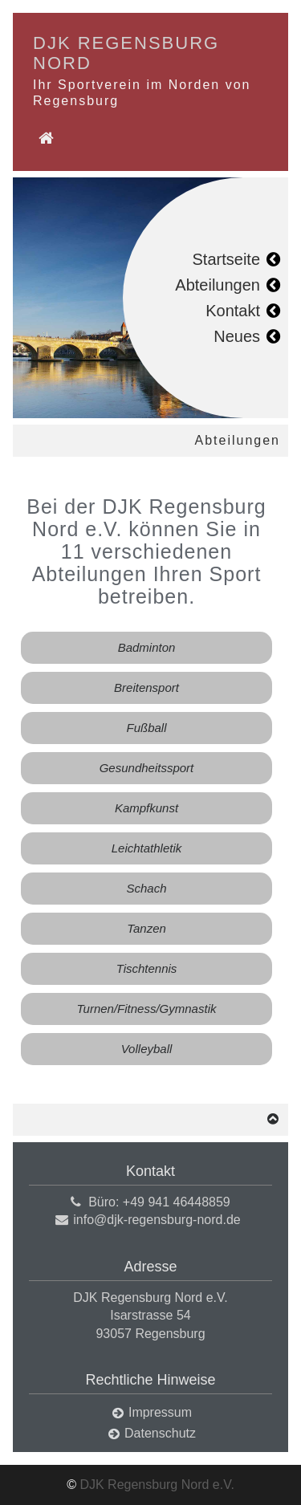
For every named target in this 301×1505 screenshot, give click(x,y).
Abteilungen (217, 285)
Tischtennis (146, 968)
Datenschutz (160, 1433)
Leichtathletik (147, 848)
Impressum (160, 1412)
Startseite (226, 259)
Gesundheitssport (147, 768)
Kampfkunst (146, 808)
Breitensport (146, 687)
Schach (146, 888)
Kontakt (232, 310)
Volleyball (147, 1049)
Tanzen (146, 928)
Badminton (147, 647)
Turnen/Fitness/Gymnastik (147, 1008)
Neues (237, 336)
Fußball (146, 727)
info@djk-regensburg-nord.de (156, 1219)
